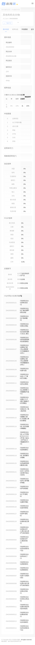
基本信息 (6, 29)
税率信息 (15, 29)
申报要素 (25, 29)
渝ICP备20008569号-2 (14, 641)
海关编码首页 (5, 9)
